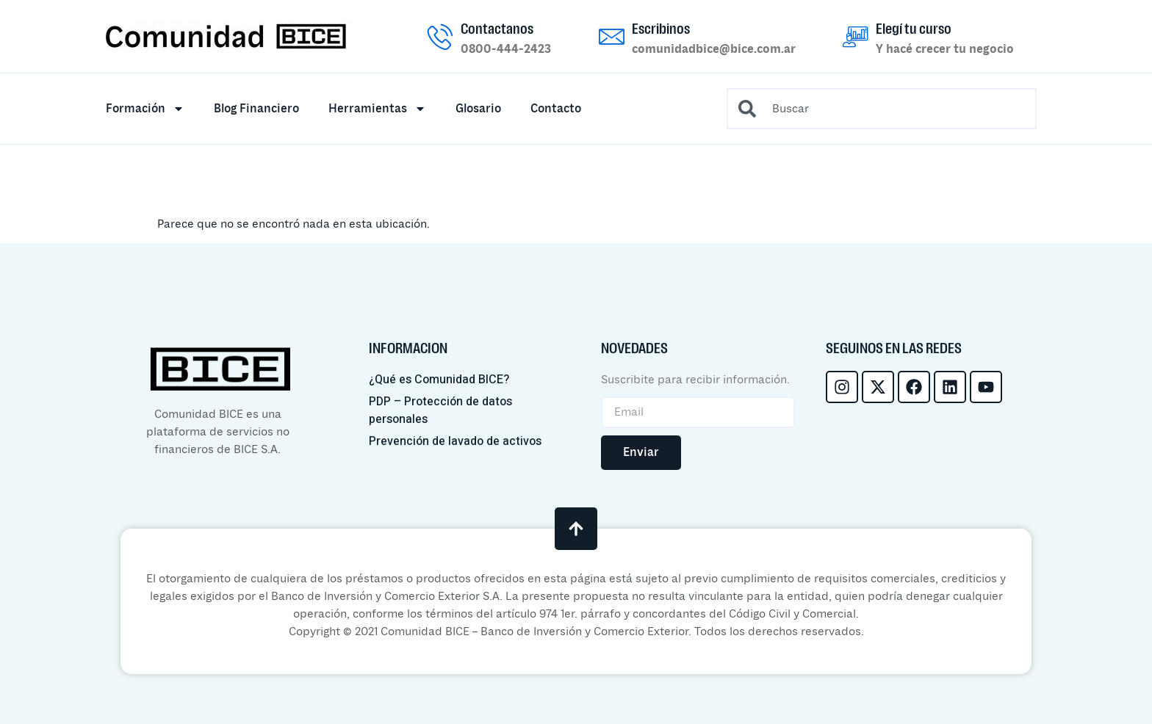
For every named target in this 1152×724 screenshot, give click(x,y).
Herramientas (377, 108)
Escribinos (661, 28)
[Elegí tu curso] (855, 36)
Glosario (478, 108)
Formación (145, 108)
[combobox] (882, 108)
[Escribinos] (611, 36)
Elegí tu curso (913, 28)
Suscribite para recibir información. (695, 379)
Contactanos (497, 28)
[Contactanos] (440, 36)
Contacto (555, 108)
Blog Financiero (256, 108)
